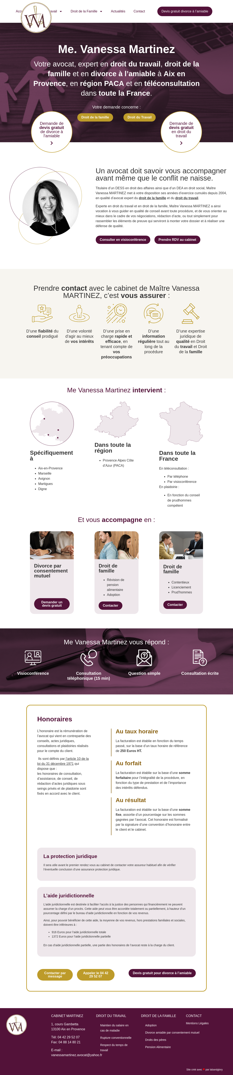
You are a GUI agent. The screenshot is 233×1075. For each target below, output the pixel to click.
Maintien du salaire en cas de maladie (114, 1028)
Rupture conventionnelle (115, 1037)
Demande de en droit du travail (181, 129)
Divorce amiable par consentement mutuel (172, 1032)
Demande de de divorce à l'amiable (51, 129)
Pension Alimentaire (158, 1047)
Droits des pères (155, 1039)
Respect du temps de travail (114, 1047)
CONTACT (194, 1016)
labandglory (216, 1069)
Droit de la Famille (87, 11)
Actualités (118, 11)
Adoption (151, 1025)
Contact (139, 11)
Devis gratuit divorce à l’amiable (184, 11)
